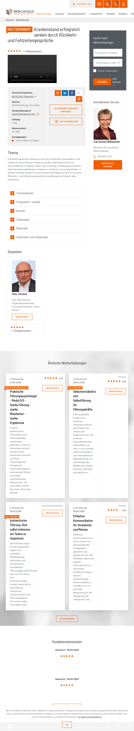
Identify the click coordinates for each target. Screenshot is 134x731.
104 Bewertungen (22, 330)
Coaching (59, 13)
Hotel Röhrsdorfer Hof (23, 114)
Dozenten (123, 13)
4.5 (124, 510)
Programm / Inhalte (25, 202)
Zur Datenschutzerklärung (90, 717)
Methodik (19, 228)
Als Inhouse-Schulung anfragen (66, 110)
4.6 (61, 378)
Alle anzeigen (67, 618)
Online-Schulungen (108, 70)
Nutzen (17, 211)
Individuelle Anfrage (107, 165)
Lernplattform (96, 13)
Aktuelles (110, 13)
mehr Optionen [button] (116, 81)
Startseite (10, 20)
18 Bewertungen (33, 51)
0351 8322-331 (84, 3)
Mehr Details (22, 317)
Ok (67, 724)
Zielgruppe (19, 219)
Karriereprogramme (77, 13)
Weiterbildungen (44, 13)
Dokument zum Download (29, 237)
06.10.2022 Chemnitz (23, 96)
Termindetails (21, 193)
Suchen (102, 81)
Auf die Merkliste (66, 121)
